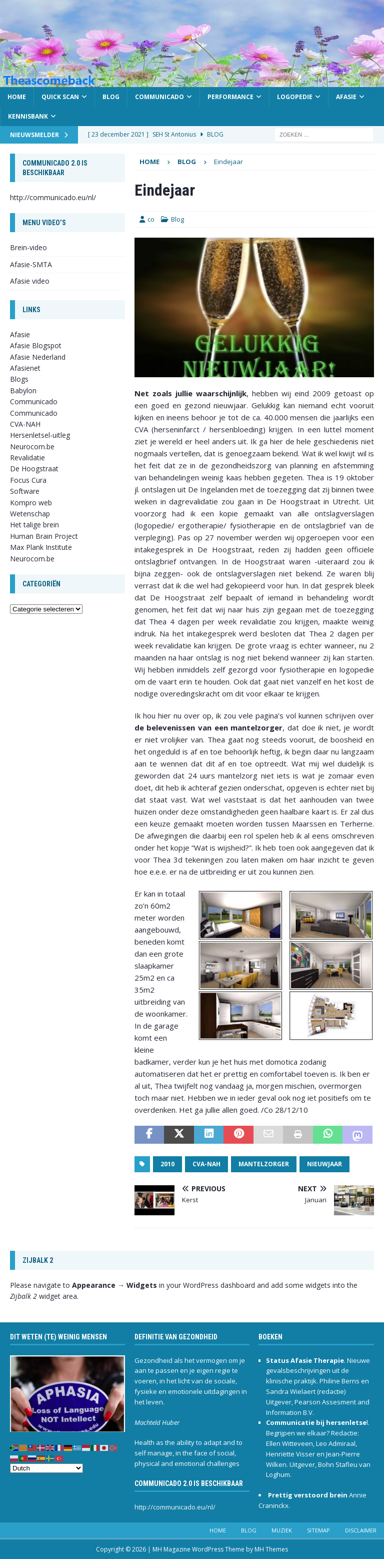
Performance (231, 97)
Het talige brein (34, 524)
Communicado (159, 97)
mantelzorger (263, 1164)
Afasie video (30, 281)
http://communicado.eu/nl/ (53, 197)
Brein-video (28, 247)
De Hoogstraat (34, 468)
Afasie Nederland (38, 357)
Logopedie (294, 97)
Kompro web (31, 502)
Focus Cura (28, 480)
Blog (111, 97)
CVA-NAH (206, 1164)
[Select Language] (46, 1468)
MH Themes (271, 1549)
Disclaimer (360, 1530)
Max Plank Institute (41, 547)
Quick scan (60, 97)
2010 (167, 1164)
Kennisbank (28, 116)
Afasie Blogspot (36, 345)
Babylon (23, 390)
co (151, 219)
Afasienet (25, 368)
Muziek (282, 1530)
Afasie (346, 97)
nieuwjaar (324, 1164)
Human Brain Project (44, 536)
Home (17, 97)
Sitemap (318, 1530)
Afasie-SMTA (31, 264)
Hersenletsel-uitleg (40, 435)
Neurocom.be (32, 446)
